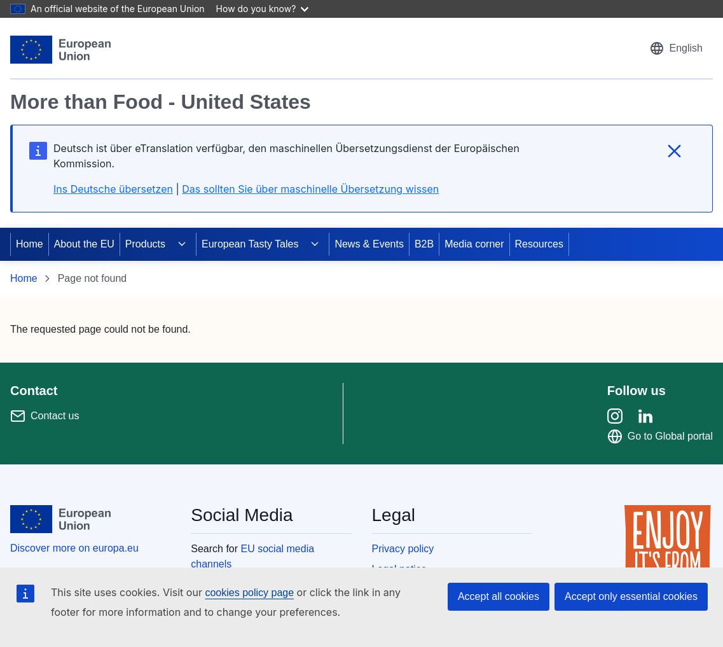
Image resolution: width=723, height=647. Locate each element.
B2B (424, 244)
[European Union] (60, 50)
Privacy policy (403, 548)
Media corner (474, 244)
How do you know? (262, 8)
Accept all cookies (498, 596)
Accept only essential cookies (631, 596)
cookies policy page (249, 592)
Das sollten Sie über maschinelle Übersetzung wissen (310, 189)
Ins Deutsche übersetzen (113, 189)
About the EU (84, 244)
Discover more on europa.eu (74, 548)
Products (145, 244)
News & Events (368, 244)
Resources (539, 244)
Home (29, 244)
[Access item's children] (182, 244)
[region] (361, 130)
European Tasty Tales (250, 244)
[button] (676, 48)
